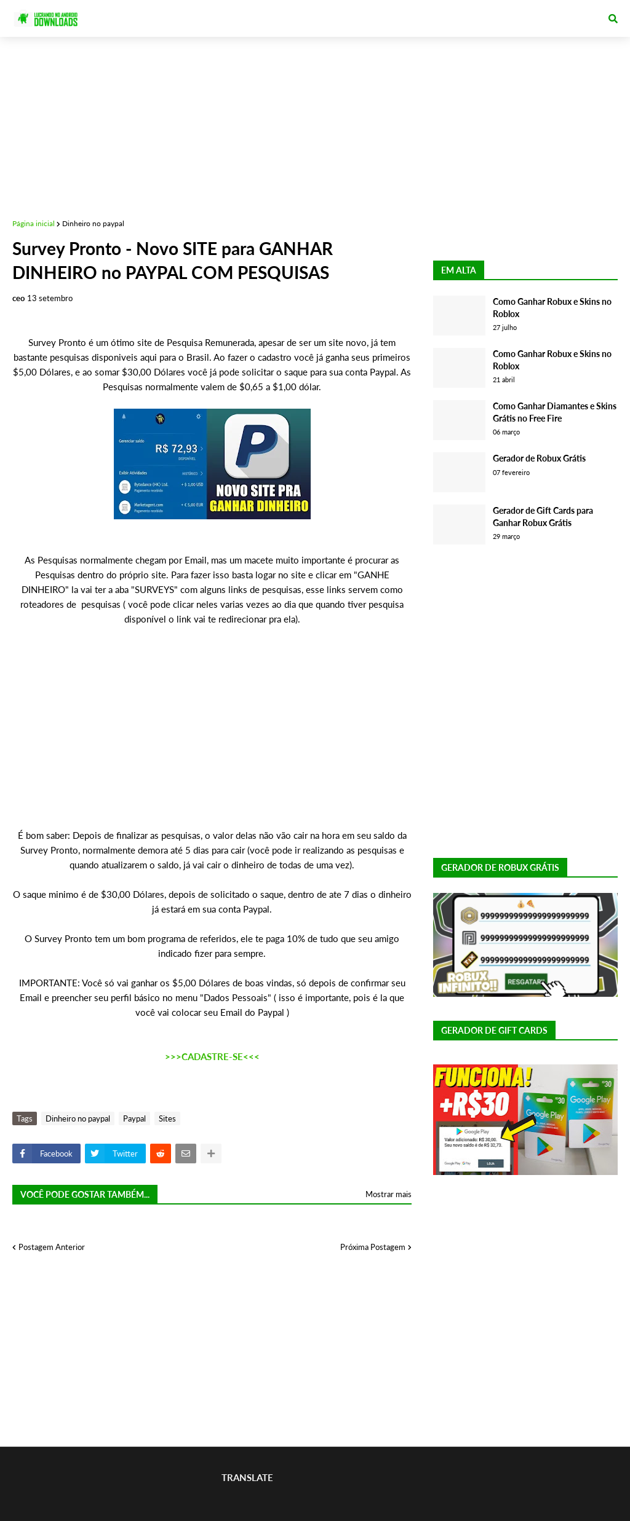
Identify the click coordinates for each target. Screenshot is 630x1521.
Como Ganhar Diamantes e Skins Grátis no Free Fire (554, 412)
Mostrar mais (388, 1194)
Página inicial (33, 223)
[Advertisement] (315, 123)
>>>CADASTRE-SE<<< (212, 1056)
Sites (167, 1118)
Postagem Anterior (51, 1247)
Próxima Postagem (372, 1247)
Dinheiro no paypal (93, 223)
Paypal (134, 1118)
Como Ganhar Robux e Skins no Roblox (552, 307)
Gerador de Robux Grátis (539, 458)
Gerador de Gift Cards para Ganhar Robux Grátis (543, 516)
